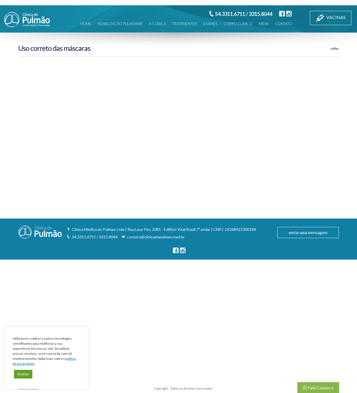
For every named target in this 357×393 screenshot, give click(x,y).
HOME (85, 23)
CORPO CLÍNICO (238, 23)
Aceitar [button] (23, 374)
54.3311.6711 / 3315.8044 (243, 14)
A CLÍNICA (157, 23)
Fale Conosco (318, 387)
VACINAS (331, 18)
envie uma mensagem (308, 232)
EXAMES (210, 23)
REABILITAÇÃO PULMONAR (120, 23)
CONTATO (283, 23)
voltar (335, 48)
